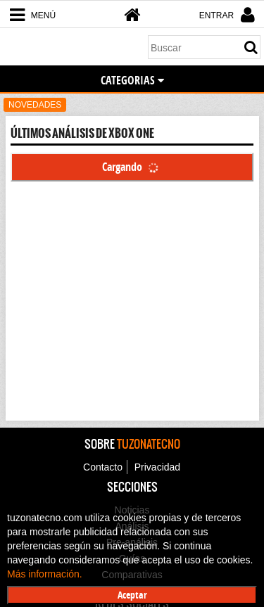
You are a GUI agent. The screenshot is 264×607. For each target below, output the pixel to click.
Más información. (44, 574)
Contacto (102, 467)
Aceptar (132, 594)
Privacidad (157, 467)
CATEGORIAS (132, 80)
